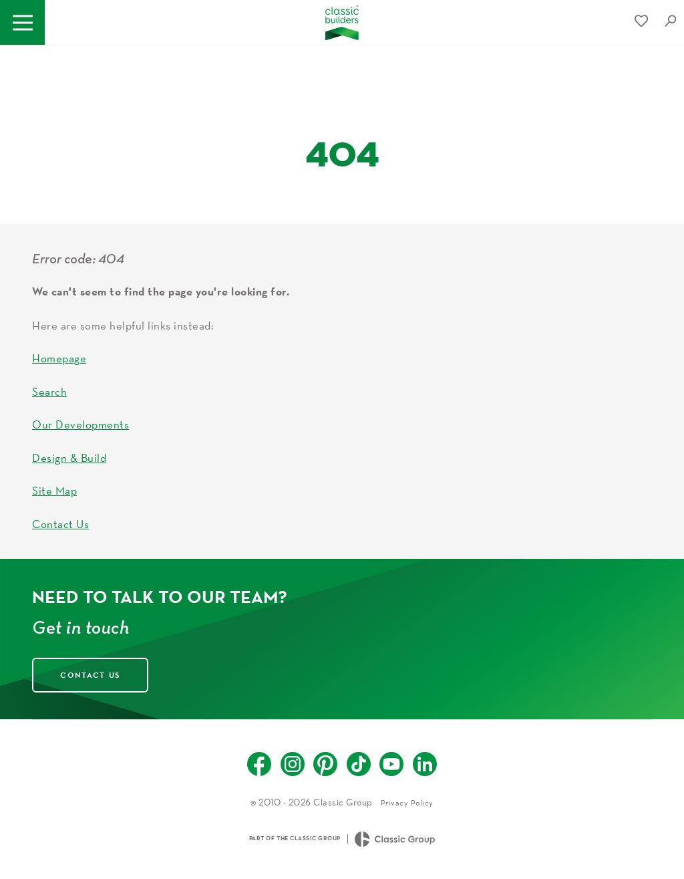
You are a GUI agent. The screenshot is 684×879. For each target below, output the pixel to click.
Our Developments (80, 424)
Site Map (54, 490)
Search (49, 391)
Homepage (59, 358)
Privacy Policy (407, 802)
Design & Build (69, 458)
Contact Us (60, 524)
